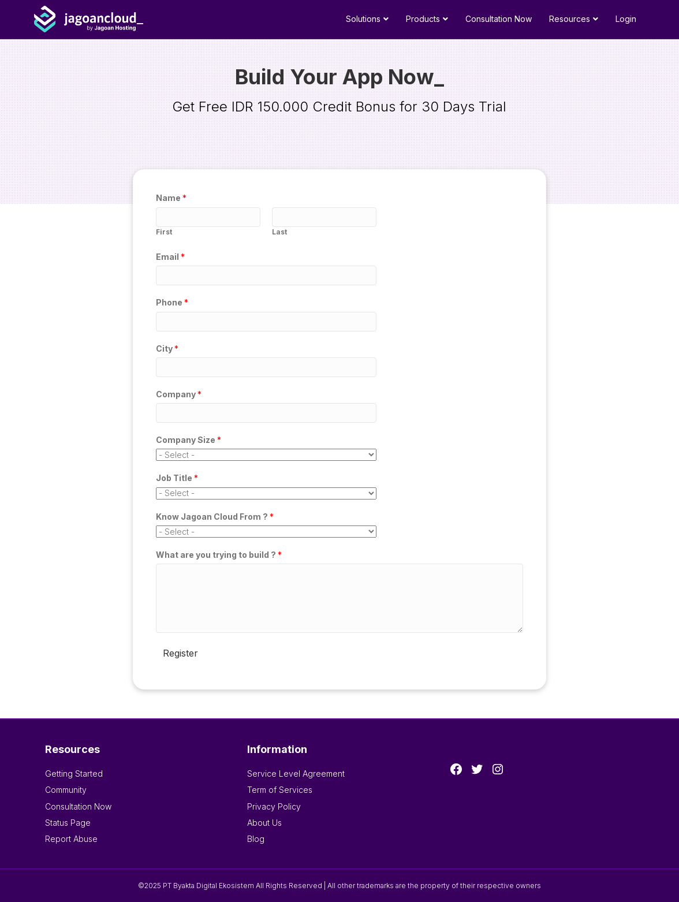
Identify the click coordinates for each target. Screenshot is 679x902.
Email (170, 257)
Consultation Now (498, 19)
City (167, 348)
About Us (264, 823)
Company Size (188, 440)
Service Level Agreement (296, 773)
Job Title (177, 478)
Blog (255, 839)
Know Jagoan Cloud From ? (215, 516)
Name (171, 198)
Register (180, 653)
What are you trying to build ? (219, 555)
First (164, 232)
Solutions (363, 19)
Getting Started (74, 773)
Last (279, 232)
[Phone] (266, 321)
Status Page (68, 823)
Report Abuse (71, 839)
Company (179, 394)
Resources (569, 19)
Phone (172, 302)
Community (66, 790)
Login (625, 19)
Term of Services (279, 790)
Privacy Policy (274, 806)
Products (423, 19)
